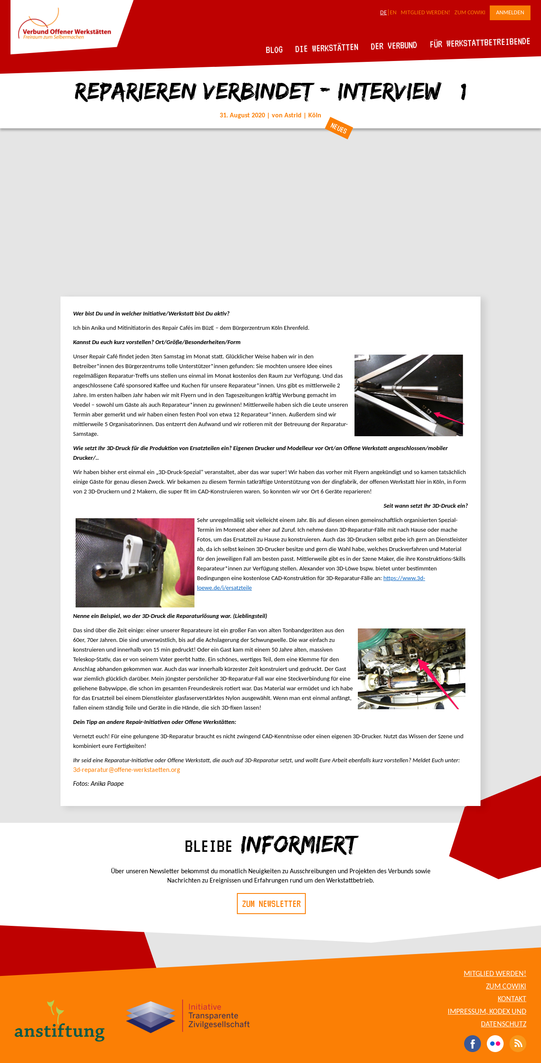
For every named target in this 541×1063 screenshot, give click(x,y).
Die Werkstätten (327, 47)
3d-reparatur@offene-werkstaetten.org (126, 770)
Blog (274, 49)
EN (393, 13)
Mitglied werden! (425, 13)
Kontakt (512, 999)
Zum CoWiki (470, 13)
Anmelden (510, 13)
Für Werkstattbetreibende (479, 42)
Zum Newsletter (271, 903)
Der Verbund (394, 45)
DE (383, 13)
